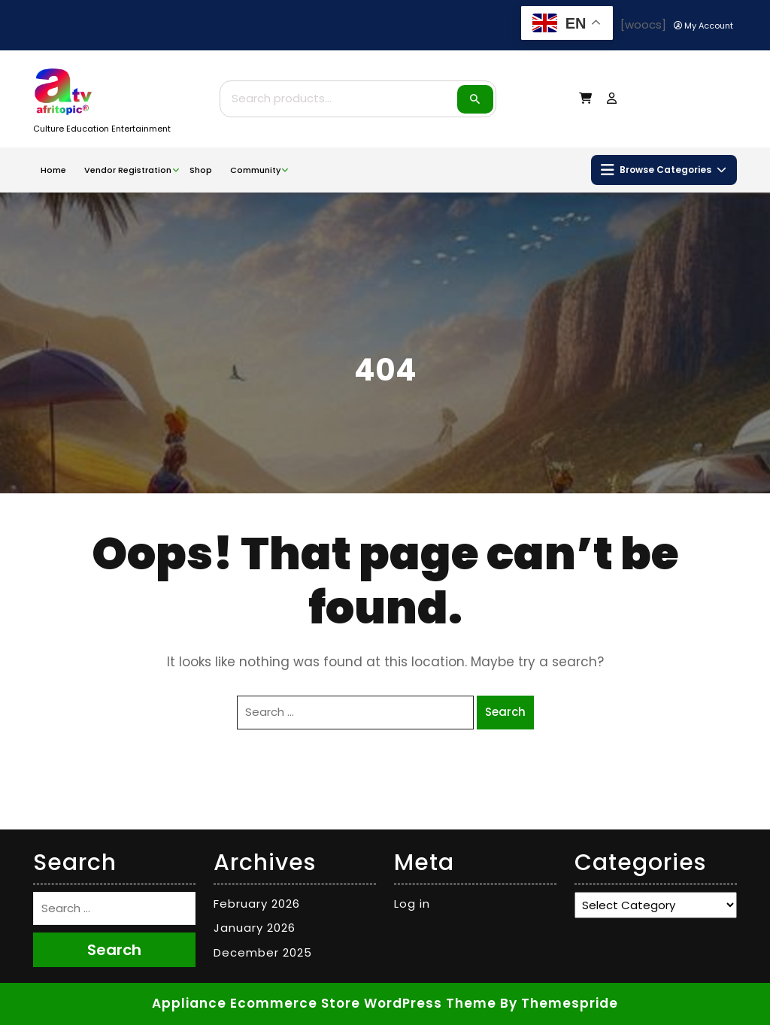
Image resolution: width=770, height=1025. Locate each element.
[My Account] (703, 26)
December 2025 (263, 952)
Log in (412, 903)
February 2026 (257, 903)
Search (475, 99)
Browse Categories (663, 169)
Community (255, 170)
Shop (200, 170)
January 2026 (255, 928)
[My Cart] (585, 98)
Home (53, 170)
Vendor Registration (127, 170)
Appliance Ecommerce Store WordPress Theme (324, 1003)
